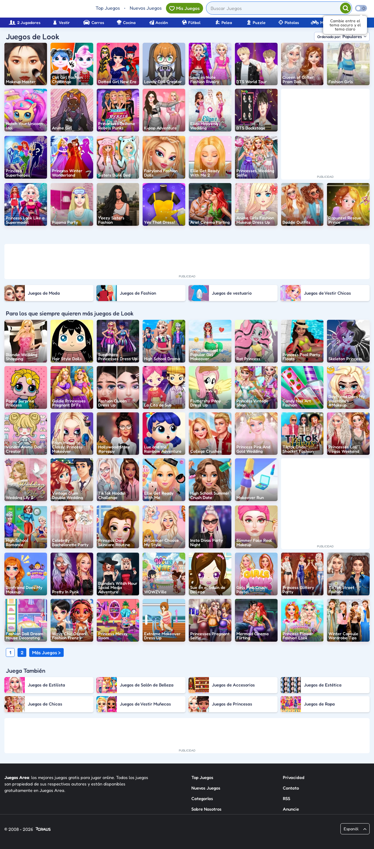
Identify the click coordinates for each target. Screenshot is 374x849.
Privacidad (293, 777)
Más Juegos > (46, 652)
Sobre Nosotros (206, 809)
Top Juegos (108, 8)
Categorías (202, 798)
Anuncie (291, 809)
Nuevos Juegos (146, 8)
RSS (286, 798)
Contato (291, 788)
